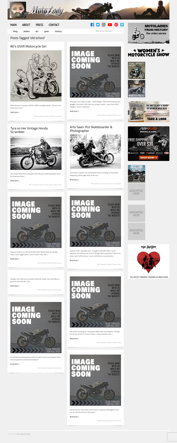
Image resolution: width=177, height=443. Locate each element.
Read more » (14, 112)
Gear (46, 31)
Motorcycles (117, 115)
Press (39, 25)
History (58, 31)
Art (37, 31)
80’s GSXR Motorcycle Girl (28, 46)
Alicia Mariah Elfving (23, 434)
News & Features (56, 116)
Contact (54, 25)
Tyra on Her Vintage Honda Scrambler (29, 130)
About (26, 25)
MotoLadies (49, 185)
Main (13, 25)
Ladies (27, 31)
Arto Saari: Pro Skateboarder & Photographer (91, 128)
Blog (15, 31)
